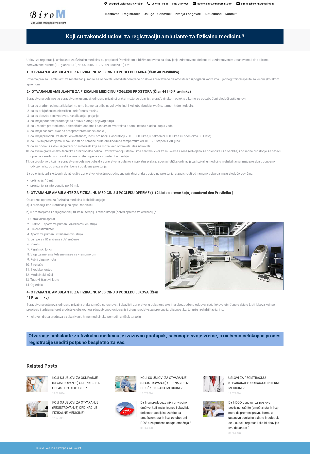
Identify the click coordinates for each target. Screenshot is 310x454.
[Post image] (37, 384)
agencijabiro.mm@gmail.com (212, 4)
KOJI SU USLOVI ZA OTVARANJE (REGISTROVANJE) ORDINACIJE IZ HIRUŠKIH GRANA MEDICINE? (164, 383)
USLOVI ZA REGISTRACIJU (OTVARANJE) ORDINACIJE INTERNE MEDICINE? (254, 383)
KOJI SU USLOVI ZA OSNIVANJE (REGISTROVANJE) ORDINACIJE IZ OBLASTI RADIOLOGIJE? (76, 383)
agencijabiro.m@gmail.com (255, 4)
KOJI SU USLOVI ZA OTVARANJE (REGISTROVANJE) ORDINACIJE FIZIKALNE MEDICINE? (75, 407)
